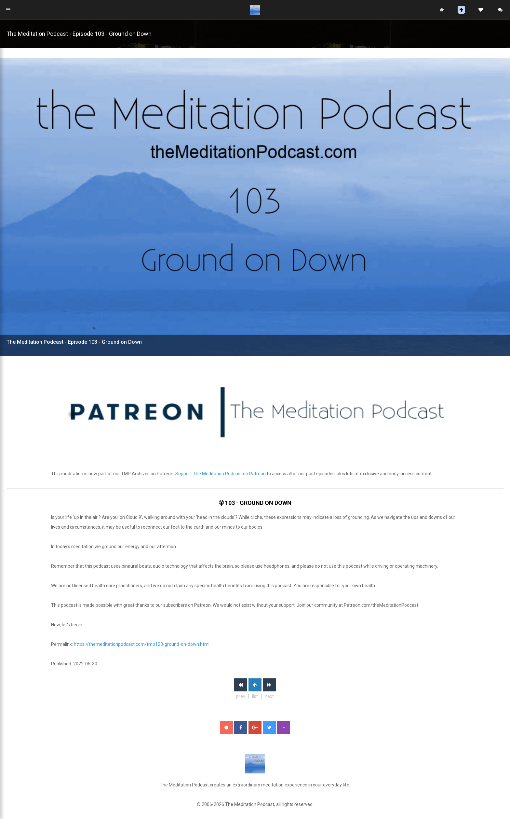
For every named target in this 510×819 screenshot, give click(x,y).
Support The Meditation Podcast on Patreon (220, 473)
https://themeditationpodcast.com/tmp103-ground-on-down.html (141, 644)
